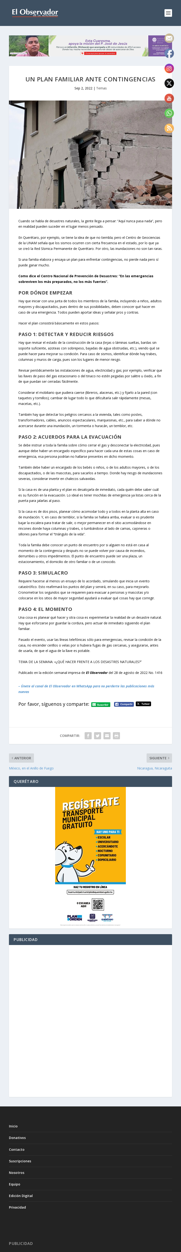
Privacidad (17, 1207)
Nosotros (16, 1172)
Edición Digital (21, 1195)
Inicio (13, 1126)
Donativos (17, 1137)
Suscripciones (20, 1161)
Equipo (14, 1184)
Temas (101, 88)
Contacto (17, 1149)
